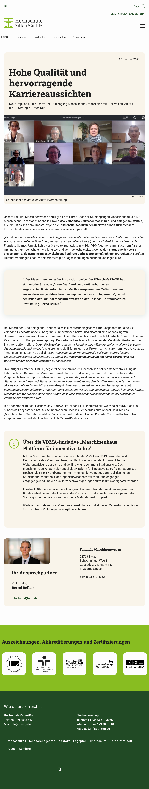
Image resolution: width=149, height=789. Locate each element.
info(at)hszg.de (21, 724)
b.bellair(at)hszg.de (24, 598)
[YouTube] (34, 769)
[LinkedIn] (16, 769)
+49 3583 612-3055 (100, 720)
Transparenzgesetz (41, 741)
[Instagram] (43, 769)
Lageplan (80, 741)
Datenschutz (15, 741)
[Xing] (25, 769)
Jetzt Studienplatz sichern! (128, 13)
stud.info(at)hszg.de (96, 728)
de (6, 6)
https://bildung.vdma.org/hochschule (59, 509)
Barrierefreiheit (121, 741)
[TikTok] (52, 769)
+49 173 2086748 (102, 724)
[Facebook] (7, 769)
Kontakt (64, 741)
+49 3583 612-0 (25, 720)
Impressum (98, 741)
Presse (11, 748)
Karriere (25, 748)
